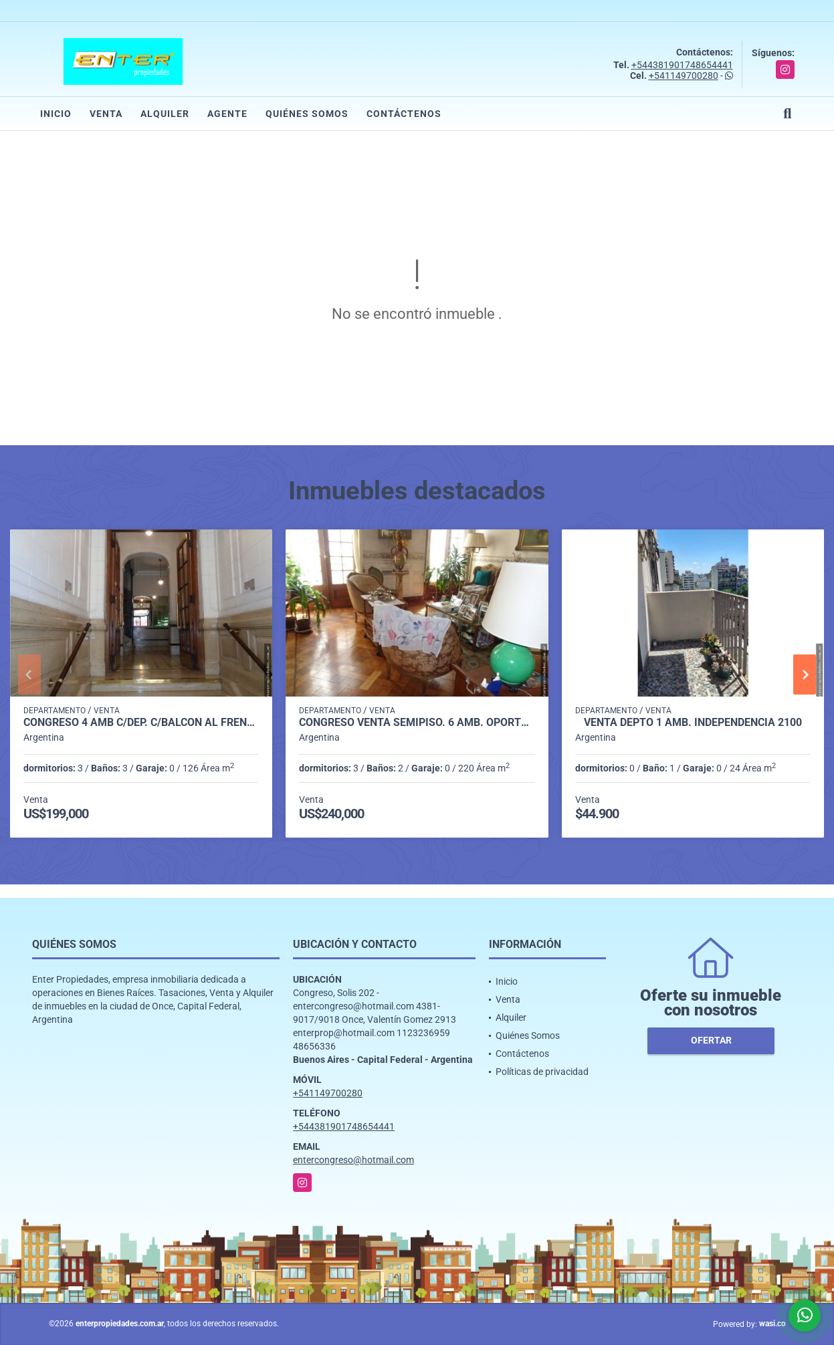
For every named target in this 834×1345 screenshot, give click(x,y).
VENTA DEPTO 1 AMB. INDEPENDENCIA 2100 (693, 722)
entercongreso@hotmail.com (353, 1159)
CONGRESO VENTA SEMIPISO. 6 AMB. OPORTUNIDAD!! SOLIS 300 (416, 722)
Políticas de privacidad (542, 1071)
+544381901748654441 (682, 64)
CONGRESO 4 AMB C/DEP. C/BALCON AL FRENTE (141, 722)
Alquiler (164, 113)
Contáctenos (404, 113)
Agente (227, 113)
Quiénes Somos (307, 113)
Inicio (56, 113)
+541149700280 (683, 75)
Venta (106, 113)
